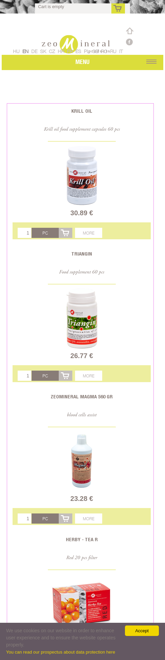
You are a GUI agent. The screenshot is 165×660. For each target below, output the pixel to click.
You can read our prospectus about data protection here (60, 652)
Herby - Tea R (82, 539)
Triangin (81, 254)
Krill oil (81, 111)
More (88, 233)
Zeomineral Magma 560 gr (82, 396)
